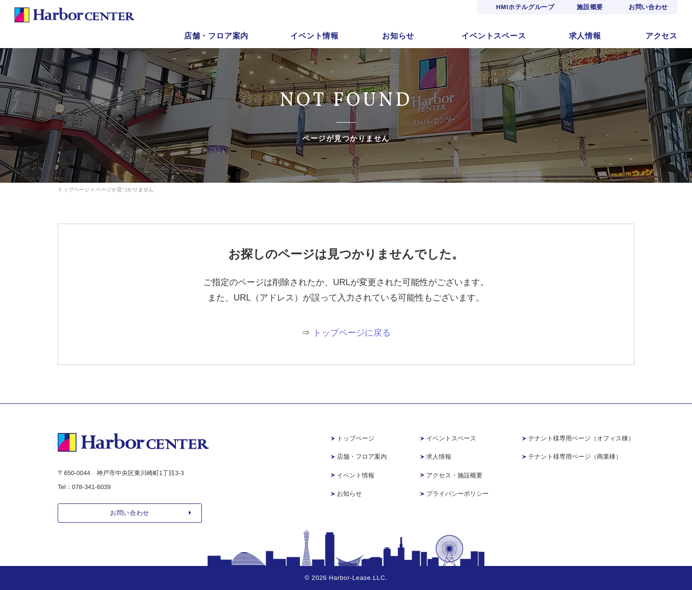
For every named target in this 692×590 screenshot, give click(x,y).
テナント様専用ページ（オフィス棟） (581, 438)
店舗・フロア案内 (216, 36)
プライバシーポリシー (457, 493)
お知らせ (398, 36)
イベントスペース (493, 36)
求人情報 (585, 36)
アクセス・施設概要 (454, 475)
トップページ (355, 438)
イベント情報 (314, 36)
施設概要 (590, 7)
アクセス (661, 36)
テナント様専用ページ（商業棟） (575, 456)
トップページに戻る (352, 333)
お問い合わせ (648, 7)
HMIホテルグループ (525, 7)
